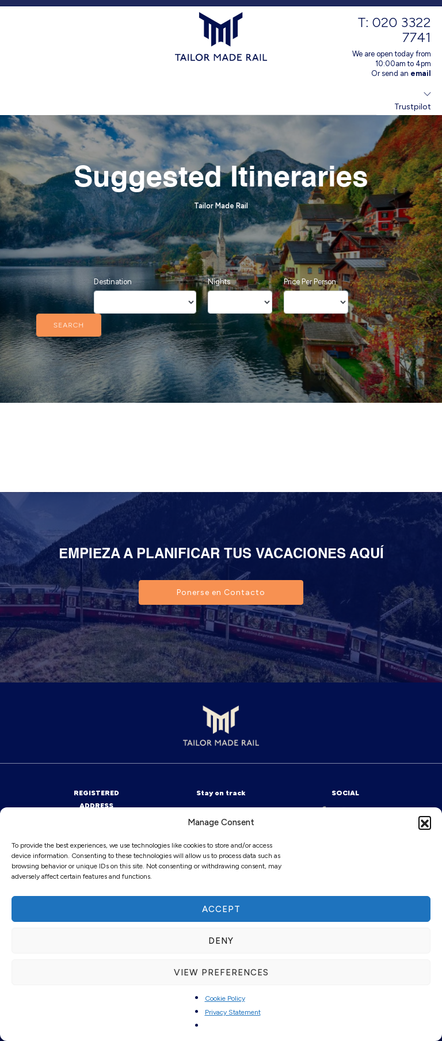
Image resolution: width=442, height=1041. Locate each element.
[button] (424, 822)
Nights (219, 281)
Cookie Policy (225, 998)
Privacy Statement (233, 1012)
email (420, 73)
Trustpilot (412, 107)
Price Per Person (310, 281)
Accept (221, 909)
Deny (221, 941)
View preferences (221, 972)
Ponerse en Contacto (221, 592)
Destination (113, 281)
